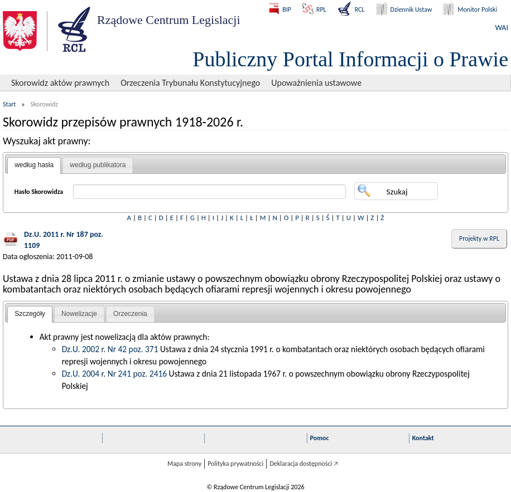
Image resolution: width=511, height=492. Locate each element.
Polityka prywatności (235, 463)
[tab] (34, 165)
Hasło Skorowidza (39, 192)
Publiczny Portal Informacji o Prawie (350, 59)
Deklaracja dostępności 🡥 (303, 463)
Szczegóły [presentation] (30, 314)
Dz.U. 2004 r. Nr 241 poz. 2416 (114, 373)
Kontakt (423, 438)
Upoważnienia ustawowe (316, 82)
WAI (501, 27)
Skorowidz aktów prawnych (60, 82)
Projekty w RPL (479, 238)
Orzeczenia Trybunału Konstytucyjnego (190, 82)
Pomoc (319, 438)
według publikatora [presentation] (98, 165)
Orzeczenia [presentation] (130, 314)
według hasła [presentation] (34, 165)
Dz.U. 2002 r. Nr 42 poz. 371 (110, 349)
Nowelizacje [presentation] (79, 314)
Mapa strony (184, 463)
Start (9, 104)
